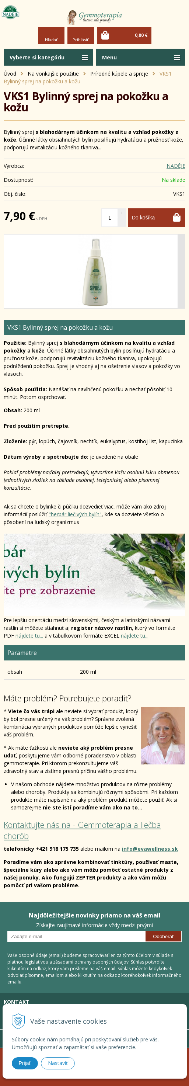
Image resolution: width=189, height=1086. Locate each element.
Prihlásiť (80, 39)
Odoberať (163, 936)
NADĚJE (176, 165)
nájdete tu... (29, 635)
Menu (109, 57)
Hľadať (51, 39)
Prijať (25, 1063)
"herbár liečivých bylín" (75, 514)
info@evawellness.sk (150, 848)
